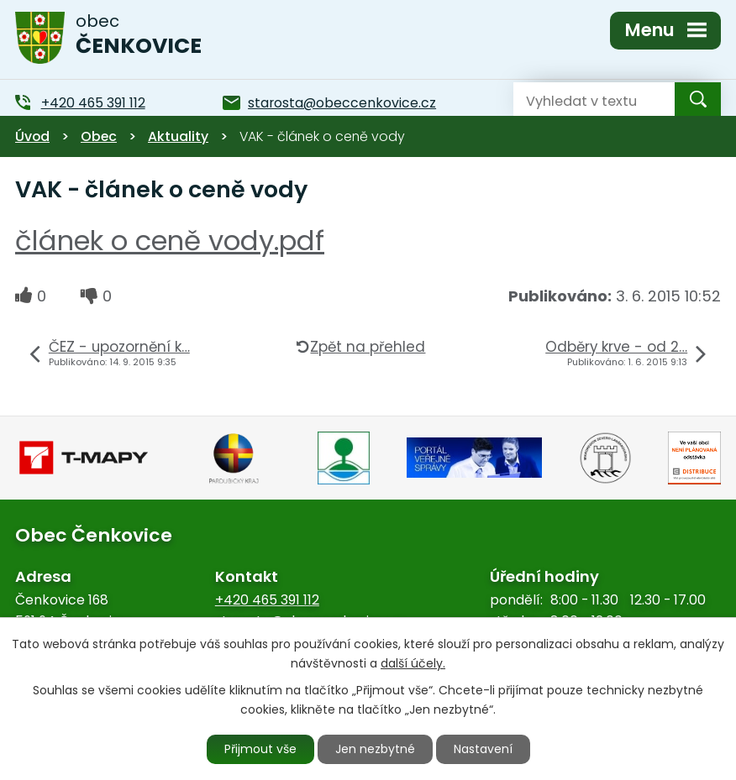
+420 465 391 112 (267, 600)
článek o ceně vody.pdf (169, 240)
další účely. (413, 663)
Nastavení (483, 749)
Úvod (32, 136)
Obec (99, 136)
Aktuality (178, 136)
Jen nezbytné (375, 749)
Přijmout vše (260, 749)
